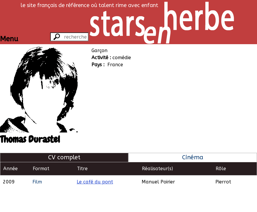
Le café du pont (95, 182)
